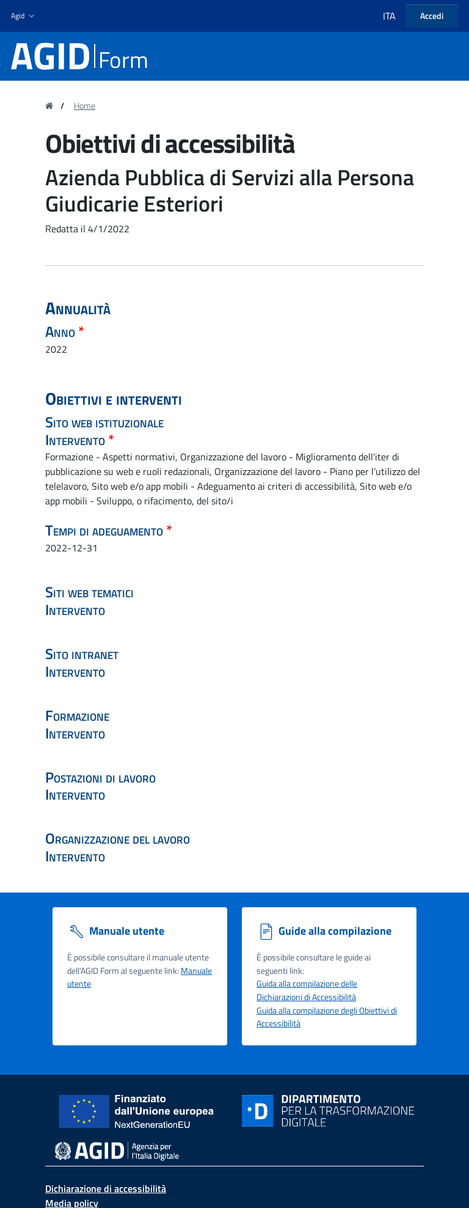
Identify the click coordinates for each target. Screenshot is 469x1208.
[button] (24, 16)
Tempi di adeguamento (105, 530)
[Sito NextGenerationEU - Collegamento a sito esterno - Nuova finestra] (141, 1109)
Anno (61, 331)
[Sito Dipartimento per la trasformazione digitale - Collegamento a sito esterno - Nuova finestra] (328, 1111)
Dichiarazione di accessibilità (105, 1188)
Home (84, 105)
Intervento (76, 439)
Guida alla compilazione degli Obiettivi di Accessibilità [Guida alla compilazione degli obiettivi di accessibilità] (326, 1017)
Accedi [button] (431, 15)
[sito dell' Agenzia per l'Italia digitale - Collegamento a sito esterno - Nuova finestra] (117, 1150)
